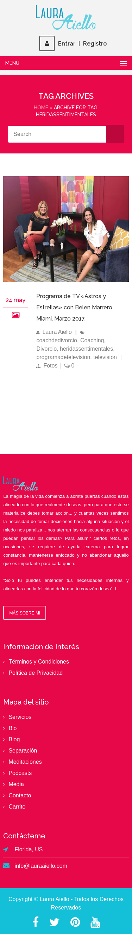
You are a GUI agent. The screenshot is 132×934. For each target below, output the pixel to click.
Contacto (19, 795)
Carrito (16, 807)
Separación (22, 751)
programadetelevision (63, 357)
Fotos (50, 366)
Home (41, 107)
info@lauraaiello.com (40, 866)
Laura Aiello (57, 332)
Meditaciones (25, 762)
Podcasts (20, 773)
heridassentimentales (86, 349)
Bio (12, 728)
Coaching (92, 340)
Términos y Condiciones (38, 662)
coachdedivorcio (56, 340)
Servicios (19, 717)
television (105, 357)
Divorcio (46, 349)
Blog (14, 739)
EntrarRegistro (73, 43)
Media (16, 784)
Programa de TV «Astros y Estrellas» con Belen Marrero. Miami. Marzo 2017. (74, 307)
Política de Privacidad (35, 673)
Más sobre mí (24, 613)
